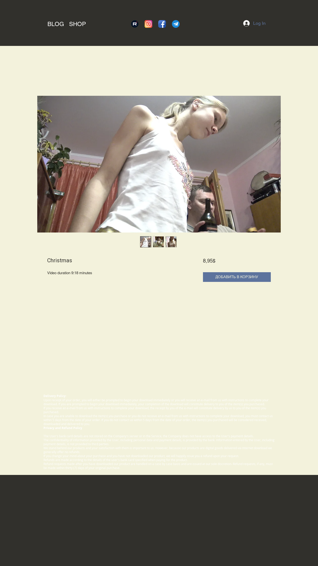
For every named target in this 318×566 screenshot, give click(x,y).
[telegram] (176, 24)
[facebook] (162, 24)
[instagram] (148, 24)
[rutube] (135, 24)
